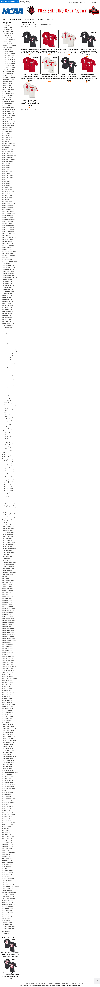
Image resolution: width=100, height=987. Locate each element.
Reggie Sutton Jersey (7, 744)
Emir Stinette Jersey (7, 309)
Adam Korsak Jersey (7, 35)
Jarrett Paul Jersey (7, 429)
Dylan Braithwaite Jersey (8, 291)
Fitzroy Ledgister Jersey (8, 329)
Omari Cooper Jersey (7, 706)
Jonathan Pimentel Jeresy (9, 489)
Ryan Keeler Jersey (7, 766)
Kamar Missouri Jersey (8, 528)
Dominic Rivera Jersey (8, 265)
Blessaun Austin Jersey (8, 101)
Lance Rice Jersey (7, 570)
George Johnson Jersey (8, 347)
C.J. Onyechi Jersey (7, 135)
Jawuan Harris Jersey (7, 441)
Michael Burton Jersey (8, 628)
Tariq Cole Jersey (6, 832)
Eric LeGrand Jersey (7, 311)
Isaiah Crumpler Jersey (8, 377)
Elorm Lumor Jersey (7, 307)
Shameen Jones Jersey (8, 800)
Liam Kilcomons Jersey (8, 580)
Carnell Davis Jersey (7, 149)
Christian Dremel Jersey (8, 177)
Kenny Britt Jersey (6, 538)
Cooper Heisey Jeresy (8, 205)
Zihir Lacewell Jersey (7, 922)
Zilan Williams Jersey (7, 924)
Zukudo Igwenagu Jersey (8, 928)
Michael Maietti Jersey (8, 636)
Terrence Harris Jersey (8, 836)
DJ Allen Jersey (6, 257)
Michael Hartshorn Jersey (8, 634)
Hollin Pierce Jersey (7, 365)
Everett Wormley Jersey (8, 323)
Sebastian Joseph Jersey (8, 796)
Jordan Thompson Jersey (8, 499)
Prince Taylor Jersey (7, 720)
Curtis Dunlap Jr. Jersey (8, 209)
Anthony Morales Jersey (8, 63)
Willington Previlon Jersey (8, 904)
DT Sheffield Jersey (7, 287)
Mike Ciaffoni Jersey (7, 644)
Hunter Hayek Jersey (7, 367)
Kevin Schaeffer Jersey (8, 552)
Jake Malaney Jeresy (7, 411)
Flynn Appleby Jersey (7, 333)
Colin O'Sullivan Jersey (8, 199)
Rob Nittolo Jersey (7, 754)
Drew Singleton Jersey (8, 285)
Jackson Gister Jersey (8, 401)
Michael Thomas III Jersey (9, 642)
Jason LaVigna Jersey (8, 437)
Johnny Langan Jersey (8, 479)
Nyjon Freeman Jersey (8, 700)
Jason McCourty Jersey (8, 439)
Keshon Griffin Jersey (7, 546)
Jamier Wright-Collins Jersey (9, 421)
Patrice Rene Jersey (7, 712)
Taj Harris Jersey (6, 826)
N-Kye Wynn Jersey (7, 674)
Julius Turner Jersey (7, 515)
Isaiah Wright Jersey (7, 387)
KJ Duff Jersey (6, 558)
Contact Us (49, 19)
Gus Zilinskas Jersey (7, 355)
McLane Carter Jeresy (8, 622)
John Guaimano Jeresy (8, 469)
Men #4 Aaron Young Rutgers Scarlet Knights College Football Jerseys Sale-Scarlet (49, 51)
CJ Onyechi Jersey (7, 187)
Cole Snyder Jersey (7, 197)
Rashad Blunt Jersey (7, 734)
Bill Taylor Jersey (6, 97)
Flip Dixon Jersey (6, 331)
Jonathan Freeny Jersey (8, 487)
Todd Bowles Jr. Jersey (8, 858)
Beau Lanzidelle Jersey (8, 89)
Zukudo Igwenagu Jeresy (8, 926)
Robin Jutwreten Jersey (8, 760)
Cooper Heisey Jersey (8, 207)
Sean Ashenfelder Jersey (8, 790)
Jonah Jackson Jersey (8, 485)
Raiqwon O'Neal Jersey (8, 730)
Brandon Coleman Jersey (8, 109)
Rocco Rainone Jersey (8, 762)
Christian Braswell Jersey (8, 173)
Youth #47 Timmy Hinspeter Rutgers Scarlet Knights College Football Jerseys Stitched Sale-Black (10, 975)
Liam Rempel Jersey (7, 582)
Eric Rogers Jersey (7, 317)
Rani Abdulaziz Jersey (8, 732)
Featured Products (15, 19)
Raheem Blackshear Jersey (9, 728)
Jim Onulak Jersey (7, 457)
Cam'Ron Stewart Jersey (8, 143)
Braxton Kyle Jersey (7, 117)
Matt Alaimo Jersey (7, 598)
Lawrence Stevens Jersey (8, 572)
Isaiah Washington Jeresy (8, 381)
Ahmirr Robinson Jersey (8, 39)
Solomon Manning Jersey (8, 812)
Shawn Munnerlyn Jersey (8, 806)
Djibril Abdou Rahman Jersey (9, 261)
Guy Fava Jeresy (6, 357)
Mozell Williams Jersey (8, 670)
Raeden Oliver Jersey (7, 724)
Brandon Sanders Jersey (8, 115)
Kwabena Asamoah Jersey (9, 562)
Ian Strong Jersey (6, 369)
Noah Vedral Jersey (7, 698)
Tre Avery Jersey (6, 866)
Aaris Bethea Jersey (7, 25)
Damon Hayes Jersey (7, 217)
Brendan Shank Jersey (8, 125)
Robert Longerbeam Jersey (9, 756)
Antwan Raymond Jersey (8, 69)
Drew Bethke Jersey (7, 283)
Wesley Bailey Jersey (7, 900)
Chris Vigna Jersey (7, 171)
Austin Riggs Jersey (7, 83)
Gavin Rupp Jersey (7, 343)
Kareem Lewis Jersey (7, 530)
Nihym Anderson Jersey (8, 694)
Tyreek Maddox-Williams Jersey (10, 886)
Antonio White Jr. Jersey (8, 67)
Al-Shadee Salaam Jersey (9, 45)
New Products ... (6, 931)
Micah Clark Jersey (7, 624)
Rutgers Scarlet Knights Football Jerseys (39, 985)
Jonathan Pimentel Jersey (9, 491)
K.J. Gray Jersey (6, 521)
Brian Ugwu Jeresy (7, 127)
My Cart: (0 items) (24, 2)
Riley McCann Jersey (7, 752)
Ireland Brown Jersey (7, 373)
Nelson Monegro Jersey (8, 684)
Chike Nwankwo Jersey (8, 163)
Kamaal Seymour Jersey (8, 526)
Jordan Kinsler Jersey (7, 495)
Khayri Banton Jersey (7, 556)
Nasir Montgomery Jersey (8, 682)
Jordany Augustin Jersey (8, 503)
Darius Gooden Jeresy (8, 227)
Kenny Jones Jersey (7, 544)
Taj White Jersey (6, 828)
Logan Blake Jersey (7, 584)
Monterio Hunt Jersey (7, 664)
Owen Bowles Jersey (7, 708)
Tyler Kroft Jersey (6, 882)
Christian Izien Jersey (7, 179)
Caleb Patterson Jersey (8, 137)
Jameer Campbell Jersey (8, 419)
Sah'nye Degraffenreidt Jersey (10, 772)
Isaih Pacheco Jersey (7, 389)
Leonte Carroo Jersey (7, 574)
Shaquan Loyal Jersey (8, 802)
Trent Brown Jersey (7, 868)
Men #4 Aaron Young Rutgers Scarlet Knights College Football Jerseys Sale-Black (30, 51)
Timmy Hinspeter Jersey (8, 852)
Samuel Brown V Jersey (8, 786)
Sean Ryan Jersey (7, 794)
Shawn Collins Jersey (7, 804)
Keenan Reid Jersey (7, 534)
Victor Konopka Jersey (8, 896)
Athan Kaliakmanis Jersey (9, 77)
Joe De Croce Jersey (7, 461)
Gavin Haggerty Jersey (8, 341)
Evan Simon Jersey (7, 319)
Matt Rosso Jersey (7, 604)
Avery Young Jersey (7, 87)
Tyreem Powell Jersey (7, 888)
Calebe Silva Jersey (7, 139)
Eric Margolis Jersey (7, 313)
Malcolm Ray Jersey (7, 590)
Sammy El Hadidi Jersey (8, 784)
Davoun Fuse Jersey (7, 243)
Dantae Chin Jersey (7, 223)
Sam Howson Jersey (7, 776)
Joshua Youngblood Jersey (9, 507)
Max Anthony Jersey (7, 612)
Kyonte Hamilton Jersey (8, 568)
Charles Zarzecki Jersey (8, 159)
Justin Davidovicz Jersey (8, 517)
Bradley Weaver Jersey (8, 107)
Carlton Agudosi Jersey (8, 147)
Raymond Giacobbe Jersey (9, 740)
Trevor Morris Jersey (7, 872)
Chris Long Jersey (6, 169)
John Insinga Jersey (7, 473)
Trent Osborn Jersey (7, 870)
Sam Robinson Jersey (7, 780)
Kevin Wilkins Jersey (7, 554)
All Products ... (6, 933)
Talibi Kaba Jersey (6, 830)
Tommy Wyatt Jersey (7, 862)
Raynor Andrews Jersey (8, 742)
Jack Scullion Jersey (7, 399)
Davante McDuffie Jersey (8, 233)
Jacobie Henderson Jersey (9, 405)
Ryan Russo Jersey (7, 768)
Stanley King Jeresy (7, 816)
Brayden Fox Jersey (7, 119)
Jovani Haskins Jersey (8, 511)
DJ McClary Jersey (7, 259)
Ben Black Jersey (6, 91)
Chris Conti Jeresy (7, 165)
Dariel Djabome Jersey (8, 225)
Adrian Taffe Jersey (7, 37)
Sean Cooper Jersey (7, 792)
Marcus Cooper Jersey (8, 596)
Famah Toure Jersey (7, 325)
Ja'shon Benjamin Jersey (8, 395)
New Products (29, 19)
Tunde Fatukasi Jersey (8, 878)
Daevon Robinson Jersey (8, 213)
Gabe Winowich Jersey (8, 339)
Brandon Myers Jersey (8, 111)
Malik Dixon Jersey (7, 592)
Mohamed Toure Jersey (8, 660)
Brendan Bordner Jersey (8, 121)
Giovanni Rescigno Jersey (9, 349)
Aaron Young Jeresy (7, 29)
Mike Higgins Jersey (7, 646)
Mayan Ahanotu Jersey (8, 618)
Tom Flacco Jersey (7, 860)
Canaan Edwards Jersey (8, 145)
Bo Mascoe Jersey (7, 103)
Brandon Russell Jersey (8, 113)
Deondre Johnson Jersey (8, 247)
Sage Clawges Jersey (7, 770)
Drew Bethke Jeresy (7, 281)
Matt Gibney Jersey (7, 602)
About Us (33, 983)
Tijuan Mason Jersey (7, 846)
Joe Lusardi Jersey (7, 465)
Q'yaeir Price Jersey (7, 722)
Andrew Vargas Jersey (8, 55)
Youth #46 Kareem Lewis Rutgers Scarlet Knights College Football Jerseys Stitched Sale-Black (10, 954)
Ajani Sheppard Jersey (8, 43)
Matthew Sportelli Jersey (8, 610)
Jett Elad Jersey (6, 453)
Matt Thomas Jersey (7, 606)
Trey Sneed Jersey (7, 874)
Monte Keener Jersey (7, 662)
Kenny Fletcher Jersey (8, 540)
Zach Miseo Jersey (7, 910)
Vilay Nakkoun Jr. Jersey (8, 898)
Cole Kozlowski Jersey (8, 191)
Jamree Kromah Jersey (8, 423)
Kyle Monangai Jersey (8, 564)
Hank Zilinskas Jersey (7, 361)
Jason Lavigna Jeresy (7, 435)
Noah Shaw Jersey (7, 696)
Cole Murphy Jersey (7, 193)
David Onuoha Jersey (7, 239)
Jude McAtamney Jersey (8, 513)
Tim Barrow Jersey (7, 848)
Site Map (80, 983)
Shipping (57, 983)
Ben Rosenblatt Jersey (8, 93)
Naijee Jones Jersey (7, 676)
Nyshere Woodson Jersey (8, 702)
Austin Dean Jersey (7, 81)
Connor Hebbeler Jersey (8, 203)
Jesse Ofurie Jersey (7, 449)
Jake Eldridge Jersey (7, 409)
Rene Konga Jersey (7, 746)
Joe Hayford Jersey (7, 463)
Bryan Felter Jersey (7, 131)
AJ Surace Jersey (6, 41)
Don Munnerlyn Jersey (8, 269)
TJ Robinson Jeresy (7, 856)
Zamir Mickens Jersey (7, 920)
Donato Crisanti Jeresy (8, 273)
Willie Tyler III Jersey (7, 902)
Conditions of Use (42, 983)
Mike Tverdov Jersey (7, 650)
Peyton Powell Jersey (7, 716)
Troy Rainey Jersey (7, 876)
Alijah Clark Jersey (7, 47)
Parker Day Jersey (7, 710)
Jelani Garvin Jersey (7, 445)
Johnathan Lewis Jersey (8, 477)
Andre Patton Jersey (7, 51)
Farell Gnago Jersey (7, 327)
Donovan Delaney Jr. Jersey (9, 277)
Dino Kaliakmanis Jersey (8, 255)
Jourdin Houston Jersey (8, 509)
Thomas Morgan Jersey (8, 842)
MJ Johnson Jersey (7, 654)
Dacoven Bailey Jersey (8, 211)
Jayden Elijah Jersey (7, 443)
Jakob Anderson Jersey (8, 413)
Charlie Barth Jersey (7, 161)
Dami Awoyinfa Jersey (8, 215)
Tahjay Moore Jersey (7, 824)
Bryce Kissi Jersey (7, 133)
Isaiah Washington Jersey (8, 383)
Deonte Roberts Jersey (8, 249)
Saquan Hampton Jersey (8, 788)
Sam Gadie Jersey (7, 774)
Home (4, 19)
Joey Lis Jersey (6, 467)
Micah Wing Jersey (7, 626)
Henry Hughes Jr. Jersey (8, 363)
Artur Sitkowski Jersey (8, 73)
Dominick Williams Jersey (8, 267)
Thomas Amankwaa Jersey (9, 840)
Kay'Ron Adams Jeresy (8, 532)
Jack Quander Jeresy (7, 397)
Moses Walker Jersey (7, 668)
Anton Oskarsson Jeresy (8, 65)
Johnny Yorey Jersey (7, 481)
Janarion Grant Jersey (8, 425)
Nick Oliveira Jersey (7, 690)
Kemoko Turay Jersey (7, 536)
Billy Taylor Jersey (6, 99)
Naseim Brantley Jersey (8, 680)
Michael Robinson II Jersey (9, 640)
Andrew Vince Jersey (7, 57)
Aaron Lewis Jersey (7, 27)
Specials (40, 19)
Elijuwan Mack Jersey (7, 305)
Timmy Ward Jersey (7, 854)
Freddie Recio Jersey (7, 335)
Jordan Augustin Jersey (8, 493)
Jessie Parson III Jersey (8, 451)
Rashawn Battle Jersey (8, 738)
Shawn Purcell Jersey (7, 808)
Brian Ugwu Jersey (7, 129)
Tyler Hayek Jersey (7, 880)
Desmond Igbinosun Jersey (9, 251)
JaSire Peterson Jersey (8, 431)
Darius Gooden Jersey (8, 229)
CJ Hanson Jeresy (7, 183)
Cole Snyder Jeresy (7, 195)
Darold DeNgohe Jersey (8, 231)
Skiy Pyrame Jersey (7, 810)
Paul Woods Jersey (7, 714)
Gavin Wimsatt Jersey (7, 345)
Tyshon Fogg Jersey (7, 890)
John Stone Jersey (7, 475)
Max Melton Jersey (7, 614)
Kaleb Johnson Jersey (8, 525)
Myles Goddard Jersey (8, 672)
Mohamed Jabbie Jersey (8, 656)
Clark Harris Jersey (7, 189)
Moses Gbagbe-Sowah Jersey (10, 666)
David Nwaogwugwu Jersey (9, 237)
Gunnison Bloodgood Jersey (9, 351)
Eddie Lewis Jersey (7, 297)
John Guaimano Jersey (8, 471)
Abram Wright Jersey (7, 33)
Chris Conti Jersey (7, 167)
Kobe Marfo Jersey (7, 560)
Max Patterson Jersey (7, 616)
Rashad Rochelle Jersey (8, 736)
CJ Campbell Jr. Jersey (8, 181)
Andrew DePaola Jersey (8, 53)
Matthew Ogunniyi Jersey (8, 608)
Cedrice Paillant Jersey (8, 153)
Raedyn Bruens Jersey (8, 726)
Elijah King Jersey (6, 303)
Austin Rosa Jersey (7, 85)
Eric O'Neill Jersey (7, 315)
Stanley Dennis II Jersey (8, 814)
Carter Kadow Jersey (7, 151)
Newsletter (65, 983)
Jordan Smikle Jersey (7, 497)
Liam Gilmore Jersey (7, 578)
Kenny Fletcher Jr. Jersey (8, 542)
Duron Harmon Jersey (7, 289)
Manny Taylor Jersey (7, 594)
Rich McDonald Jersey (8, 750)
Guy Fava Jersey (6, 359)
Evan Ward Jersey (7, 321)
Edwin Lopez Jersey (7, 299)
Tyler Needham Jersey (8, 884)
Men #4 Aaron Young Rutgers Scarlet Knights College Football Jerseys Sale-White (69, 51)
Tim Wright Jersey (6, 850)
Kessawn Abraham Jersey (9, 548)
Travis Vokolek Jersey (7, 864)
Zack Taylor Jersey (7, 916)
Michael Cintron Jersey (8, 630)
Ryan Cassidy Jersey (7, 764)
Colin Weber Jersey (7, 201)
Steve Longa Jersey (7, 818)
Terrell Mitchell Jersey (7, 834)
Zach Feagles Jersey (7, 906)
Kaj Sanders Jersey (7, 523)
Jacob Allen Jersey (7, 403)
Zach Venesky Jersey (7, 912)
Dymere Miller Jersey (7, 293)
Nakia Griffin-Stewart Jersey (9, 678)
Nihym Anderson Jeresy (8, 692)
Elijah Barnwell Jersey (7, 301)
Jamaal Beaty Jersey (7, 417)
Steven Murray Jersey (7, 820)
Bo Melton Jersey (6, 105)
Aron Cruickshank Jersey (8, 71)
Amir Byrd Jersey (6, 49)
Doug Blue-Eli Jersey (7, 279)
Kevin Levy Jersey (6, 550)
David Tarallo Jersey (7, 241)
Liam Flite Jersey (6, 576)
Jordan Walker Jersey (7, 501)
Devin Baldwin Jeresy (7, 253)
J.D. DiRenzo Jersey (7, 393)
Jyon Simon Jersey (7, 519)
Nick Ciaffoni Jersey (7, 686)
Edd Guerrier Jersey (7, 295)
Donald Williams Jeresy (8, 271)
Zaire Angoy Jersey (7, 918)
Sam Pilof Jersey (6, 778)
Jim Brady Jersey (6, 455)
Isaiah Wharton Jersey (8, 385)
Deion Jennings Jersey (8, 245)
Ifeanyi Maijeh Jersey (7, 371)
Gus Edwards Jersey (7, 353)
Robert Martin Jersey (7, 758)
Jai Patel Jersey (6, 407)
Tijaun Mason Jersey (7, 844)
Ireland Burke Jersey (7, 375)
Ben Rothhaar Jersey (7, 95)
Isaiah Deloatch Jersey (8, 379)
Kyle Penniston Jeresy (8, 566)
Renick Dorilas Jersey (7, 748)
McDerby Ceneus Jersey (8, 620)
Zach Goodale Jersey (7, 908)
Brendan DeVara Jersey (8, 123)
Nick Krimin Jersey (7, 688)
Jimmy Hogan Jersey (7, 459)
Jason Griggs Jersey (7, 433)
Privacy (51, 983)
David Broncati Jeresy (7, 235)
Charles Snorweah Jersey (8, 157)
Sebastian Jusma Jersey (8, 798)
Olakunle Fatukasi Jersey (8, 704)
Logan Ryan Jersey (7, 586)
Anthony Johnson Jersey (8, 59)
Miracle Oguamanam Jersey (9, 652)
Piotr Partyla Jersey (7, 718)
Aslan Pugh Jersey (7, 75)
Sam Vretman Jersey (7, 782)
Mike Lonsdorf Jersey (7, 648)
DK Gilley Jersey (6, 263)
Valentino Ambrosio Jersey (9, 892)
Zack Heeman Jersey (7, 914)
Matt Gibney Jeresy (7, 600)
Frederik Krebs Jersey (7, 337)
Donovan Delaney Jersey (8, 275)
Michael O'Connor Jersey (8, 638)
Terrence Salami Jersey (8, 838)
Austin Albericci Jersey (8, 79)
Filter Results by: (26, 24)
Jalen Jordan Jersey (7, 415)
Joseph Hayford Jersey (8, 505)
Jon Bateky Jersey (7, 483)
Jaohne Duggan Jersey (8, 427)
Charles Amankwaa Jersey (9, 155)
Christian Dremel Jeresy (8, 175)
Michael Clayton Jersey (8, 632)
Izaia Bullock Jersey (7, 391)
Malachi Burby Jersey (7, 588)
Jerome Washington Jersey (9, 447)
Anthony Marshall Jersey (8, 61)
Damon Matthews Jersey (8, 219)
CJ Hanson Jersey (7, 185)
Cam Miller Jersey (6, 141)
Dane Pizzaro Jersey (7, 221)
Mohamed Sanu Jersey (8, 658)
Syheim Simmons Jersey (8, 822)
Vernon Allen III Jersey (8, 894)
